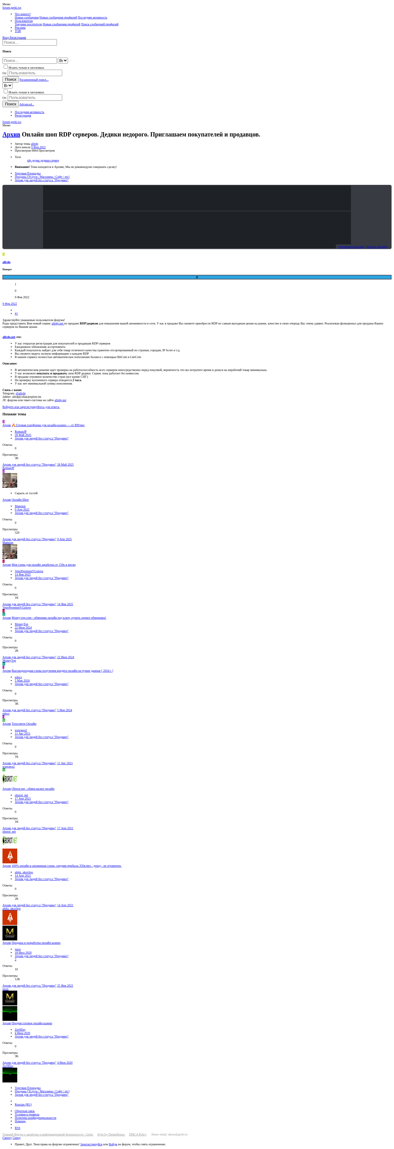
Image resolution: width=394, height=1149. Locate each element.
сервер (54, 160)
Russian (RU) (23, 1104)
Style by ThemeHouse (111, 1134)
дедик (36, 160)
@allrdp (21, 393)
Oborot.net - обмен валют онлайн (33, 788)
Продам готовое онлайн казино (32, 1023)
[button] (6, 4)
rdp (29, 160)
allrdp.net (58, 323)
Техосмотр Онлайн (24, 723)
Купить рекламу (377, 246)
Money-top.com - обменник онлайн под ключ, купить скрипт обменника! (59, 617)
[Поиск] (29, 42)
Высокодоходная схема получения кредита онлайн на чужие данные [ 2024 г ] (62, 670)
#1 (16, 313)
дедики (45, 160)
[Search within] (63, 60)
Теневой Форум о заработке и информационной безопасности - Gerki (48, 1134)
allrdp (34, 143)
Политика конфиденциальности (35, 1117)
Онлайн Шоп (20, 499)
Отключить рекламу (351, 246)
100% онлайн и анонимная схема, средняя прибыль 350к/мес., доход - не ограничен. (67, 865)
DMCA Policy (138, 1134)
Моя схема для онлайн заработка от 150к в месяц (44, 564)
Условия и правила (27, 1114)
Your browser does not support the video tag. (197, 198)
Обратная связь (25, 1111)
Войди (113, 1144)
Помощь (20, 1121)
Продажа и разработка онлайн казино (36, 942)
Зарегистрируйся (91, 1144)
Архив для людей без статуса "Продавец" (42, 438)
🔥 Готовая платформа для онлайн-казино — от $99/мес (48, 425)
